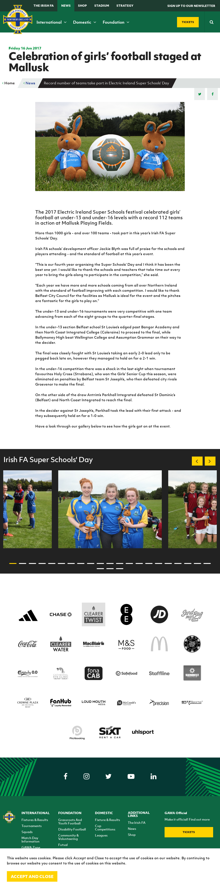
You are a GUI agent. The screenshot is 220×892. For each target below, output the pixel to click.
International (52, 22)
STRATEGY (124, 5)
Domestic (84, 22)
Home (8, 83)
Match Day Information (30, 839)
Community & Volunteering (68, 837)
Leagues (101, 835)
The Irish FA (44, 5)
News (66, 5)
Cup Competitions (105, 827)
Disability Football (72, 829)
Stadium (101, 5)
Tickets (189, 832)
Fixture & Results (107, 820)
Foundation (116, 22)
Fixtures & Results (34, 820)
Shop (82, 5)
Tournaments (31, 826)
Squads (27, 832)
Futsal (63, 845)
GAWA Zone (30, 847)
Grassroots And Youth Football (70, 821)
